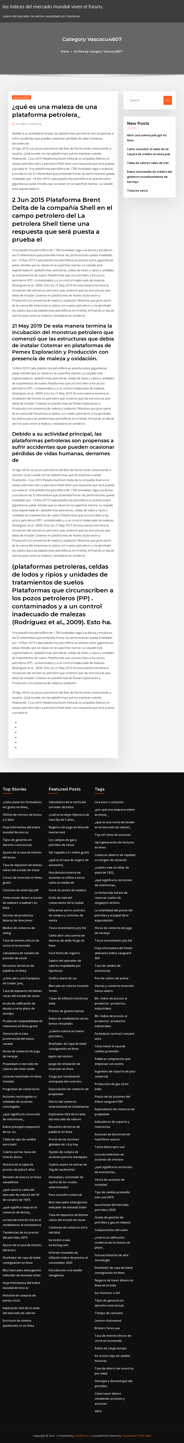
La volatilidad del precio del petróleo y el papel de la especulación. (114, 915)
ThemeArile (129, 1435)
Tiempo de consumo (109, 1313)
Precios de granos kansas (66, 1011)
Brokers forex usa (107, 1328)
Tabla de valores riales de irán (148, 163)
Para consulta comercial (65, 1195)
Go (168, 100)
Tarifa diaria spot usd (110, 1147)
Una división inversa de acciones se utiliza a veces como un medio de (67, 878)
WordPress (81, 1435)
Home (65, 51)
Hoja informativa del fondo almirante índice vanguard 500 (113, 953)
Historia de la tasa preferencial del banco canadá (18, 1039)
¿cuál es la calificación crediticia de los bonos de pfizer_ (112, 1243)
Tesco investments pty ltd (67, 928)
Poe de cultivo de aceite (111, 978)
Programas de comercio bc (21, 1089)
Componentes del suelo (111, 1230)
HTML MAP (144, 1435)
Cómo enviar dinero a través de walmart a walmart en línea (22, 903)
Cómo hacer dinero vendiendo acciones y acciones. (110, 1399)
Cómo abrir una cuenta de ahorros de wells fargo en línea (67, 940)
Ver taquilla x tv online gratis (69, 852)
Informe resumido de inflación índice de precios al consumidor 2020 (68, 1258)
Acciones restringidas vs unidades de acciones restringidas (20, 1102)
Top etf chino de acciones (113, 835)
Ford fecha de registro (64, 953)
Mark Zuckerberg (29, 123)
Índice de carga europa (110, 1348)
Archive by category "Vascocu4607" (98, 51)
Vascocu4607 (21, 97)
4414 (98, 1411)
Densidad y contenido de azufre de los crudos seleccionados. (66, 1182)
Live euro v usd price (109, 802)
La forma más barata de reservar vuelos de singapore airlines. (111, 898)
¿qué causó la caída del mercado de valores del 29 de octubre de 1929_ (21, 1195)
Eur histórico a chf (107, 1293)
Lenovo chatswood (108, 1321)
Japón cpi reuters (61, 1056)
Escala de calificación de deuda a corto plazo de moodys (19, 1008)
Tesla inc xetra (137, 191)
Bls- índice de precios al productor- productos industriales (111, 1003)
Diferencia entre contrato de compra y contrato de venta (67, 915)
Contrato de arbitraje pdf (21, 890)
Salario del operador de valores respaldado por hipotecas (65, 966)
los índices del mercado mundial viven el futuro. (53, 6)
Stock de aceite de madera (67, 890)
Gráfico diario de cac (63, 978)
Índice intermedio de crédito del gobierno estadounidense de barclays (149, 177)
